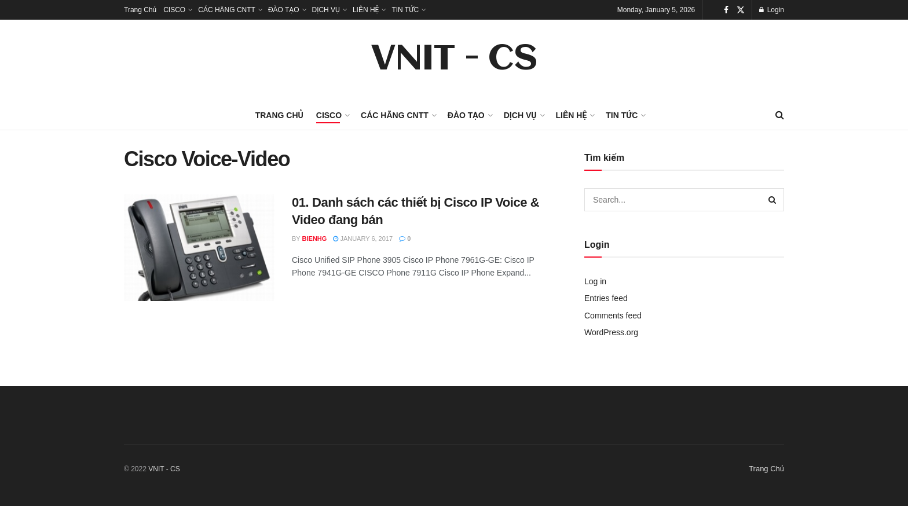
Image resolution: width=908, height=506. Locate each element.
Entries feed (606, 298)
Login (771, 10)
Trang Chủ (140, 10)
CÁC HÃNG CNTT (226, 10)
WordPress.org (611, 332)
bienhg (314, 238)
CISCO (174, 10)
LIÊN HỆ (366, 10)
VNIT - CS (454, 60)
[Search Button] (772, 199)
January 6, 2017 (363, 238)
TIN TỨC (405, 10)
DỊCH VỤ (326, 10)
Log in (595, 281)
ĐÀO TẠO (283, 10)
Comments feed (613, 315)
